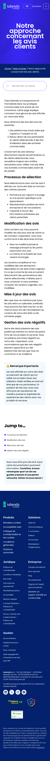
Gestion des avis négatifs (18, 450)
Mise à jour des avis (15, 445)
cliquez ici (40, 747)
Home (8, 68)
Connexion (36, 6)
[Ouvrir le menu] (46, 6)
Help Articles (19, 68)
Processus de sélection (17, 435)
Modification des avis (16, 440)
